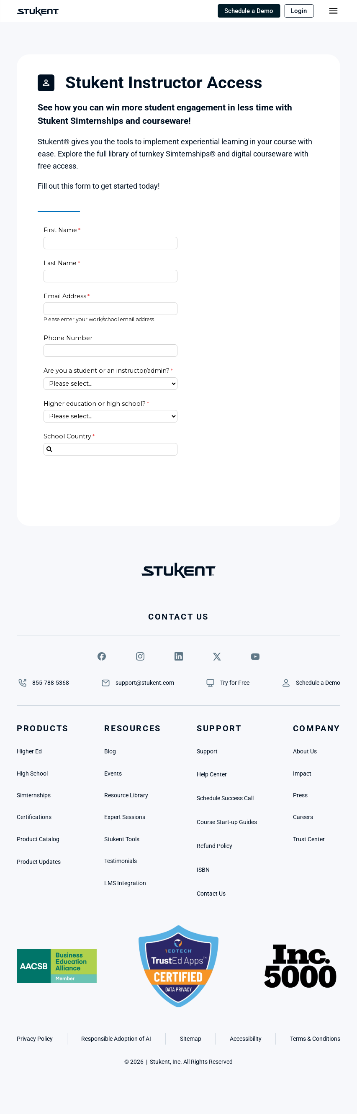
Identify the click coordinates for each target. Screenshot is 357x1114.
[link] (234, 682)
